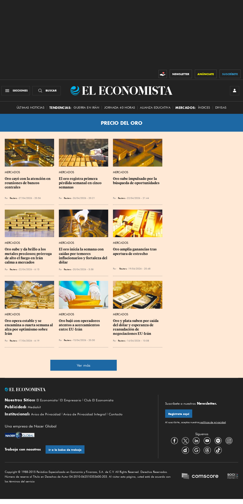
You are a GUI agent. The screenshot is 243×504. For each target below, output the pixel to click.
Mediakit (35, 410)
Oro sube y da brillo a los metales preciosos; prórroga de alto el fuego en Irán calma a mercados (28, 258)
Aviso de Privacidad (47, 418)
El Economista (48, 402)
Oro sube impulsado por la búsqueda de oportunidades (136, 183)
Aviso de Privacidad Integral (90, 418)
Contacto (123, 418)
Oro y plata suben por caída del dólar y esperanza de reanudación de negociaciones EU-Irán (136, 329)
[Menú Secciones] (17, 91)
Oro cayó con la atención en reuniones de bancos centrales (28, 185)
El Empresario (73, 402)
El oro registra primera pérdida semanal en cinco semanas (80, 185)
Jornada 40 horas (119, 110)
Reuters (13, 200)
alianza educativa (155, 110)
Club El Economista (104, 402)
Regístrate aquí (180, 416)
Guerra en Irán (86, 110)
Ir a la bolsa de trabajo (66, 454)
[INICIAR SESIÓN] (233, 91)
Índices (204, 110)
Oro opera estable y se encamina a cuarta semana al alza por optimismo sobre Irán (29, 329)
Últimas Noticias (30, 110)
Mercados (12, 174)
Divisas (221, 110)
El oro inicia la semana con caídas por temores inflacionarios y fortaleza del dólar (83, 258)
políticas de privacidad (213, 425)
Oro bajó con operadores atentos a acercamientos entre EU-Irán (80, 327)
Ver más (83, 367)
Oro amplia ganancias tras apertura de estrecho (135, 254)
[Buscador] (48, 91)
